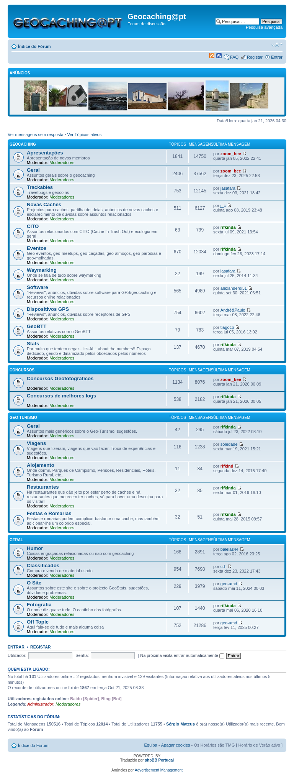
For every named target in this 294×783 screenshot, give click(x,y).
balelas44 (229, 549)
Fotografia (39, 604)
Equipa (150, 745)
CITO (33, 226)
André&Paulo (232, 310)
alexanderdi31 (233, 288)
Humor (35, 548)
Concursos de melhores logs (61, 396)
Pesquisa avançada (264, 27)
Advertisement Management (159, 770)
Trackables (40, 187)
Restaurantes (43, 487)
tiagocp (227, 327)
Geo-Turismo (23, 417)
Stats (33, 343)
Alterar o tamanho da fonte (277, 44)
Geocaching (23, 144)
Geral (33, 170)
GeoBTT (36, 326)
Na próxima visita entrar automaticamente (182, 655)
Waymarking (42, 270)
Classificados (43, 565)
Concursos (22, 370)
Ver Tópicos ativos (84, 134)
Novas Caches (44, 204)
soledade (229, 444)
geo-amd (228, 583)
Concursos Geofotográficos (60, 378)
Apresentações (45, 153)
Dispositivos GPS (48, 309)
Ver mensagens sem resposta (36, 134)
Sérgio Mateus (180, 724)
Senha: (82, 655)
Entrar (277, 57)
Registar (255, 57)
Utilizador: (17, 655)
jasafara (227, 188)
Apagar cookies (175, 745)
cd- (223, 566)
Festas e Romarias (49, 513)
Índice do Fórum (34, 46)
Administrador (40, 704)
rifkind (227, 466)
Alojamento (40, 465)
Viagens (36, 443)
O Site (34, 583)
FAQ (234, 57)
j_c (223, 205)
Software (37, 287)
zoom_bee (230, 153)
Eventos (36, 248)
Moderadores (61, 162)
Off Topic (38, 622)
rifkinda (228, 227)
